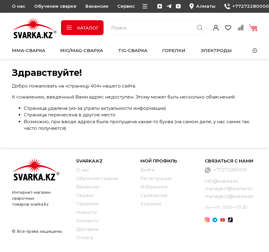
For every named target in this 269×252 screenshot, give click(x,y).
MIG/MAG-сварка (81, 50)
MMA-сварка (28, 50)
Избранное (154, 187)
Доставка (87, 229)
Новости (86, 212)
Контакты (87, 220)
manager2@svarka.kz (229, 196)
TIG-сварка (132, 50)
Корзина (150, 203)
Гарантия (87, 203)
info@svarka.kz (221, 181)
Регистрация (155, 178)
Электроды (216, 50)
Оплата (84, 237)
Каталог (82, 27)
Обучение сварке (55, 6)
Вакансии (96, 6)
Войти (147, 170)
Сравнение (154, 195)
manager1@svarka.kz (228, 188)
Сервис (126, 6)
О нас (18, 6)
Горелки (173, 50)
